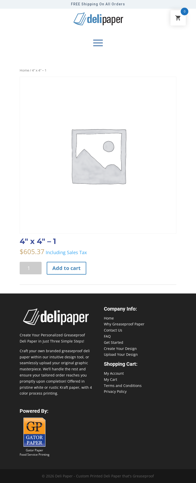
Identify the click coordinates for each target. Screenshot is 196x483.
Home (24, 70)
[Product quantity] (31, 268)
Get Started (113, 342)
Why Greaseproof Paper (124, 324)
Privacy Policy (115, 391)
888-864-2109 (11, 473)
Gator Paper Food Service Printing (35, 452)
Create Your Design (120, 348)
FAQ (107, 336)
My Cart (110, 379)
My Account (114, 373)
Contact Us (113, 330)
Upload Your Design (121, 354)
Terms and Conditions (123, 385)
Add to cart (66, 268)
